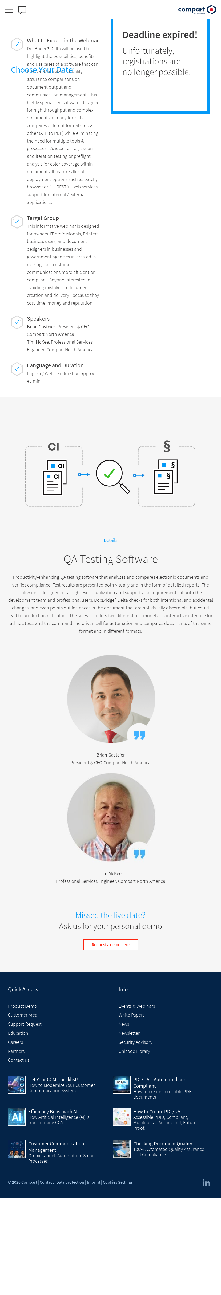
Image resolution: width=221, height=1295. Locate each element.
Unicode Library (134, 1148)
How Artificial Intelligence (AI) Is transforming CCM (58, 1216)
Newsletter (129, 1130)
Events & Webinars (137, 1103)
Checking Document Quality (162, 1240)
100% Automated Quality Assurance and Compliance (168, 1248)
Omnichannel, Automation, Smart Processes (61, 1255)
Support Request (25, 1121)
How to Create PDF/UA (156, 1208)
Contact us (18, 1157)
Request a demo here (111, 1041)
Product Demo (22, 1103)
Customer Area (22, 1112)
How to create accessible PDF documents (162, 1191)
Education (18, 1130)
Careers (15, 1139)
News (124, 1121)
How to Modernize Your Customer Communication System (61, 1184)
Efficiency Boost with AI (52, 1208)
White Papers (131, 1112)
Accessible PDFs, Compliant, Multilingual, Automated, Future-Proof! (165, 1219)
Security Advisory (135, 1139)
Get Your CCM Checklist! (53, 1176)
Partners (16, 1148)
